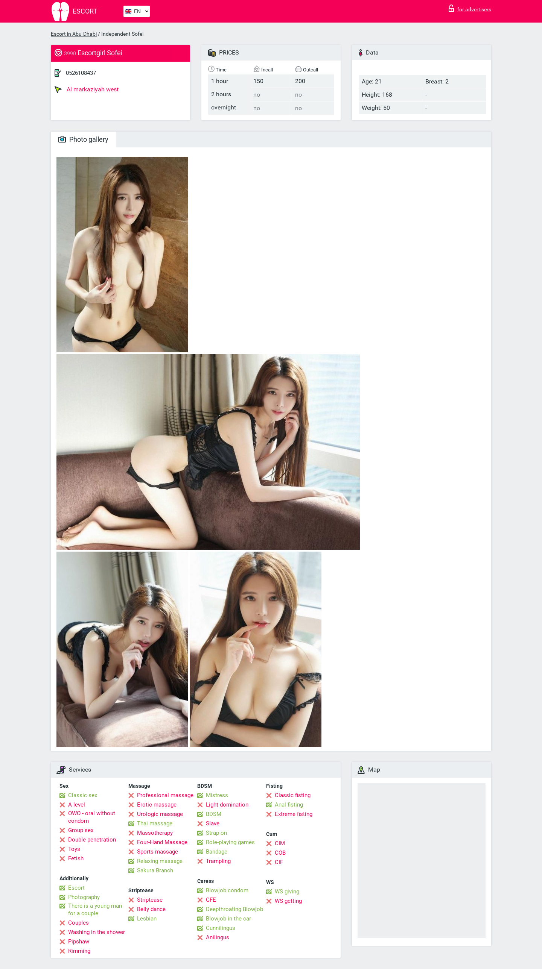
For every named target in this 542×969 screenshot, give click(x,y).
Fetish (76, 858)
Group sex (80, 830)
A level (76, 804)
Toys (74, 849)
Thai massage (154, 823)
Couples (78, 922)
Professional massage (165, 795)
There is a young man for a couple (95, 909)
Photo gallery (83, 139)
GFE (211, 899)
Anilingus (217, 937)
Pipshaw (78, 941)
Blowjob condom (227, 890)
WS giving (287, 891)
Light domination (227, 804)
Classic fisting (293, 795)
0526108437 (81, 73)
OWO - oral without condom (91, 817)
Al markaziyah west (87, 89)
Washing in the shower (96, 932)
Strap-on (216, 832)
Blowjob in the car (228, 918)
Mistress (217, 795)
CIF (279, 862)
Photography (84, 897)
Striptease (150, 899)
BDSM (213, 814)
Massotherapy (155, 832)
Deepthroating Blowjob (234, 909)
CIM (280, 843)
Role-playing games (230, 842)
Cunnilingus (220, 928)
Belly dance (151, 909)
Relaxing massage (160, 861)
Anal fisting (289, 804)
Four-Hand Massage (162, 842)
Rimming (79, 951)
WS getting (288, 901)
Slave (212, 823)
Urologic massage (160, 814)
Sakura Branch (155, 870)
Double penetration (92, 839)
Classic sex (82, 795)
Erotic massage (157, 804)
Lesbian (147, 918)
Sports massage (157, 851)
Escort (76, 887)
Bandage (216, 851)
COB (280, 852)
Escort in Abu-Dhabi (74, 34)
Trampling (218, 861)
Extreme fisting (293, 814)
